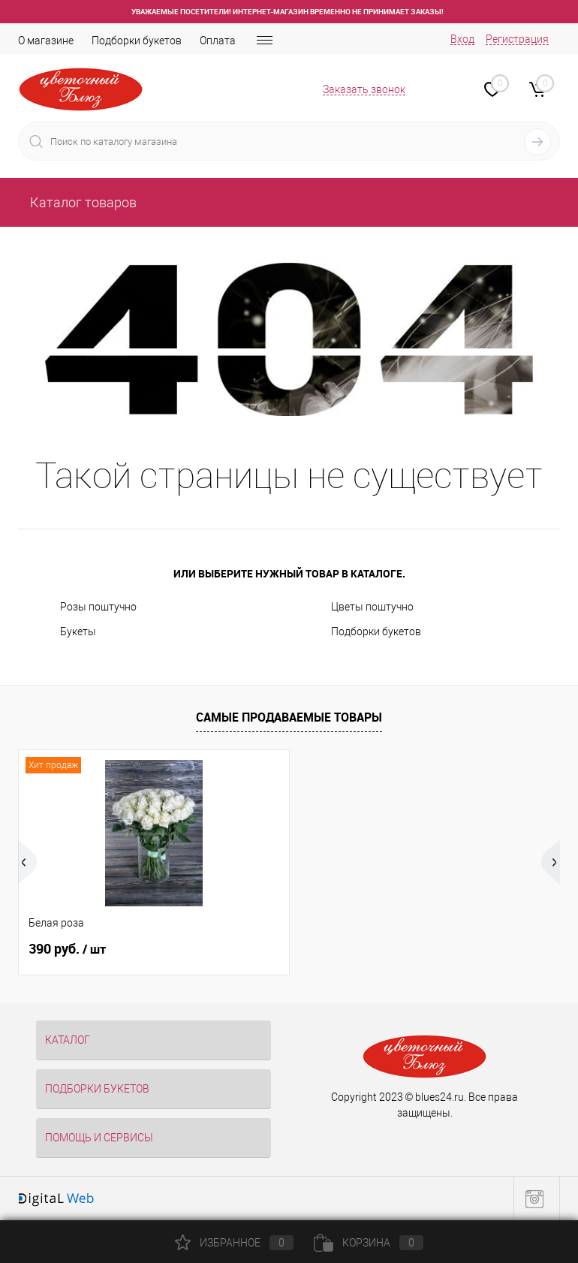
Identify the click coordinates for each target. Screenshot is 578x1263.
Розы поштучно (98, 607)
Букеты (78, 631)
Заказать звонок (364, 89)
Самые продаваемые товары (289, 717)
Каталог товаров (82, 202)
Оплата (218, 41)
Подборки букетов (137, 41)
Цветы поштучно (372, 607)
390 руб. (67, 949)
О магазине (46, 41)
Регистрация (517, 39)
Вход (462, 39)
